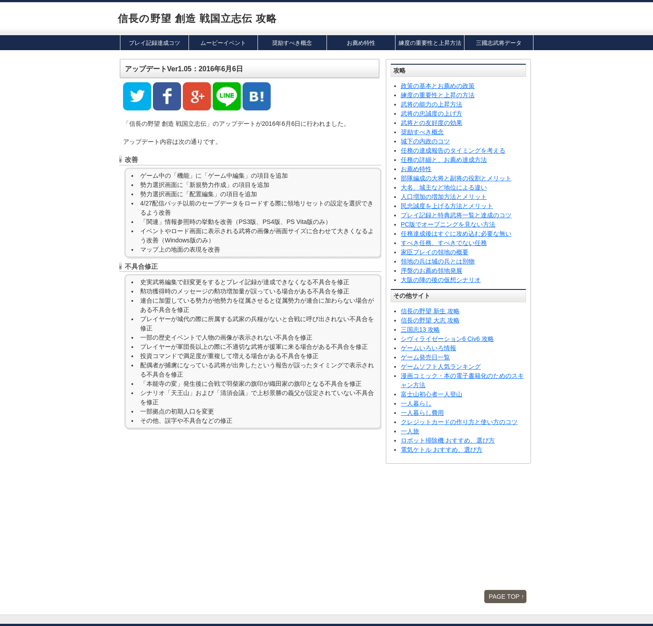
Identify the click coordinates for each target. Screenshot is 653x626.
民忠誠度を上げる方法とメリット (447, 205)
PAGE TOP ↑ (506, 596)
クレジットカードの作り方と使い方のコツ (459, 421)
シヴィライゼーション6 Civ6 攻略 (447, 338)
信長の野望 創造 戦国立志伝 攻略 (197, 18)
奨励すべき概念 (292, 43)
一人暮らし (416, 403)
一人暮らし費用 (422, 412)
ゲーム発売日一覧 (425, 357)
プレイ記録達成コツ (154, 43)
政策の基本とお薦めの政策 (438, 85)
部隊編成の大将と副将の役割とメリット (456, 178)
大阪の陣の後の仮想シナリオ (441, 279)
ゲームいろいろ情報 (428, 347)
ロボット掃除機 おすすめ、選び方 (448, 440)
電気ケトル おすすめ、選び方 (441, 449)
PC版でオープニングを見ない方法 (448, 224)
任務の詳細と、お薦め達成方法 (444, 159)
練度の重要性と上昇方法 (430, 43)
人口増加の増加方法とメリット (444, 196)
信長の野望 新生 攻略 (430, 311)
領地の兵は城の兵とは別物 (438, 261)
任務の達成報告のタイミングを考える (453, 150)
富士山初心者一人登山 (431, 394)
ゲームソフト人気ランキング (441, 366)
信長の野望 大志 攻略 (430, 320)
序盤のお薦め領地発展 (431, 270)
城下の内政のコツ (425, 141)
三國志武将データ (499, 43)
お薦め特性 (361, 43)
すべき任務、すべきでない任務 (444, 242)
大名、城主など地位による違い (444, 187)
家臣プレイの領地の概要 (434, 252)
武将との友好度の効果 (431, 122)
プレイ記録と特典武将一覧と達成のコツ (456, 215)
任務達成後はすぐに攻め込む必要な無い (456, 233)
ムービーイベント (223, 43)
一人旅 (410, 431)
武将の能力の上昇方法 (431, 104)
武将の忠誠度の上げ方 (431, 113)
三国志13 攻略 (420, 329)
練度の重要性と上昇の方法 (438, 95)
